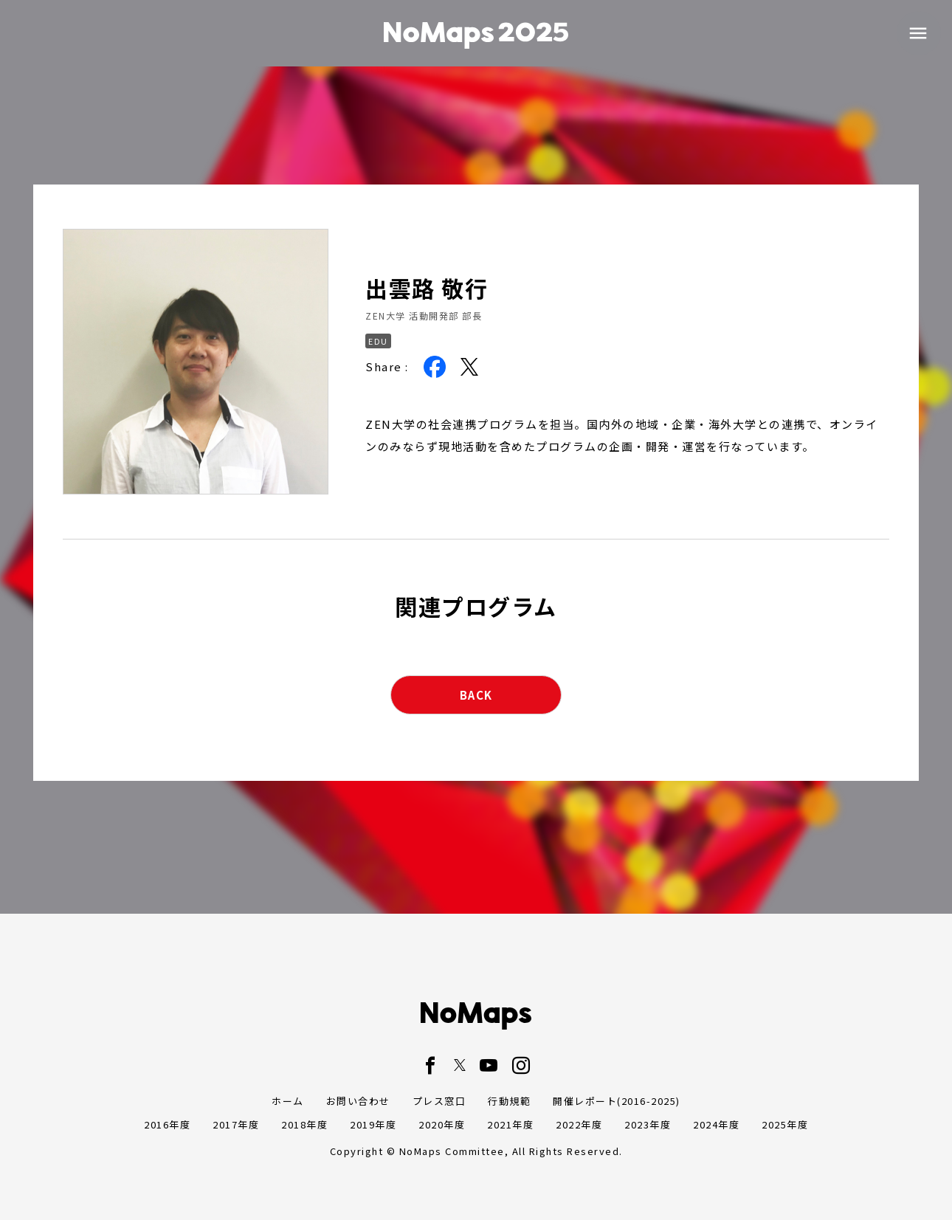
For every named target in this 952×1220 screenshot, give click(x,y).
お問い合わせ (358, 1101)
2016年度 (167, 1124)
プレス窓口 (439, 1101)
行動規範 (509, 1101)
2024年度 (716, 1124)
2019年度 (373, 1124)
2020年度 (441, 1124)
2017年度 (236, 1124)
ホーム (288, 1101)
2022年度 (579, 1124)
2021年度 (510, 1124)
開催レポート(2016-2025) (616, 1101)
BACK (476, 695)
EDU (378, 341)
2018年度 (304, 1124)
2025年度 (785, 1124)
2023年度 (647, 1124)
